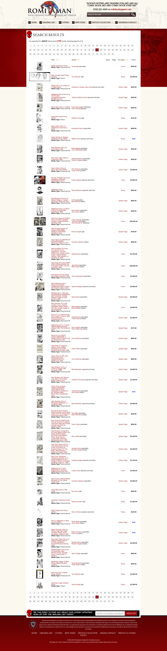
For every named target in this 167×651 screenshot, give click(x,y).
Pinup (123, 77)
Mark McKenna (77, 415)
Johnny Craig (76, 221)
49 (113, 50)
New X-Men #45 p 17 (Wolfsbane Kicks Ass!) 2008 (59, 127)
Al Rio (74, 200)
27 (132, 45)
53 (128, 50)
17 (93, 45)
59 (46, 54)
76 (113, 54)
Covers (65, 22)
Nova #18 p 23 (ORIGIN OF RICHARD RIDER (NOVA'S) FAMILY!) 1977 (60, 241)
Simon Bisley (76, 584)
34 (54, 50)
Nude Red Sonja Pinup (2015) (59, 117)
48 (109, 50)
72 (97, 54)
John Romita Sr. (77, 223)
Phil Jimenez (76, 169)
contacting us (81, 622)
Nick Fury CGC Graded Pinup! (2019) (59, 573)
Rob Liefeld (75, 436)
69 (85, 54)
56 (34, 54)
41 (81, 50)
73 (101, 54)
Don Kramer (76, 210)
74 (105, 54)
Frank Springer (77, 220)
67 (77, 54)
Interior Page (123, 87)
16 (89, 45)
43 (89, 50)
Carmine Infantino (78, 242)
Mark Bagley (76, 148)
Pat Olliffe (75, 413)
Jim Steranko (76, 77)
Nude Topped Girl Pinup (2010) (59, 511)
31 (42, 50)
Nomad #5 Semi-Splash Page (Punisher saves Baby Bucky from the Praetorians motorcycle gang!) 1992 (60, 413)
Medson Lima (76, 118)
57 (38, 54)
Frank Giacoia (76, 318)
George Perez (76, 448)
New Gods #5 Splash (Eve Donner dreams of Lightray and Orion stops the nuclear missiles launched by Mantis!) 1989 (60, 423)
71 (93, 54)
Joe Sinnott (75, 392)
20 (105, 45)
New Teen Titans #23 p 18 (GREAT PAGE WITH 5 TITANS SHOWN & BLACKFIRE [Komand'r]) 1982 (60, 542)
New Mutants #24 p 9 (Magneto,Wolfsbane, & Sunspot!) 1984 (59, 402)
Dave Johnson (76, 512)
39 (73, 50)
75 (109, 54)
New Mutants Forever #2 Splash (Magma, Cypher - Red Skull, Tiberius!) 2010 (60, 200)
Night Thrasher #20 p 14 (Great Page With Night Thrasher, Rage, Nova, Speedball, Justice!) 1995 (60, 532)
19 (101, 45)
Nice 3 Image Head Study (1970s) (60, 76)
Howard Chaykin (77, 460)
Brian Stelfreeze (77, 190)
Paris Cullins (76, 349)
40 (77, 50)
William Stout (76, 139)
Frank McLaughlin (78, 107)
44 (93, 50)
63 (62, 54)
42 (85, 50)
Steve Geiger (76, 553)
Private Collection (101, 22)
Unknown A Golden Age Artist (82, 87)
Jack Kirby (75, 265)
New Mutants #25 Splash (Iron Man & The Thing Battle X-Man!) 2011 (60, 379)
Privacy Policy (133, 627)
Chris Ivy (75, 533)
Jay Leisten (75, 212)
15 (85, 45)
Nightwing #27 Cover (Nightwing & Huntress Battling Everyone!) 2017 (59, 469)
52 (124, 50)
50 (117, 50)
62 (58, 54)
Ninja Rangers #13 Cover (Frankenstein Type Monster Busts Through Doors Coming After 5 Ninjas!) (60, 553)
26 (128, 45)
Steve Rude (76, 521)
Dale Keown (76, 297)
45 (97, 50)
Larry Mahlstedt (77, 150)
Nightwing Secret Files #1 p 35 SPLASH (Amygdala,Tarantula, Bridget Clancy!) (60, 96)
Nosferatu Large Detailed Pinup (60, 583)
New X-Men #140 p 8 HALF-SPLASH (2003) (59, 169)
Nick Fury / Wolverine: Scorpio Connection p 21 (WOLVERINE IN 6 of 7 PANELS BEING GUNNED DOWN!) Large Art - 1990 (60, 459)
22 (113, 45)
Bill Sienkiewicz (77, 369)
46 (101, 50)
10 (65, 45)
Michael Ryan (76, 254)
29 (34, 50)
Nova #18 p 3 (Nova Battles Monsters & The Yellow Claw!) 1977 (60, 480)
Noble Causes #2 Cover (59, 66)
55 (30, 54)
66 (73, 54)
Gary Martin (76, 523)
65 (69, 54)
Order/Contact (108, 633)
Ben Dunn (75, 491)
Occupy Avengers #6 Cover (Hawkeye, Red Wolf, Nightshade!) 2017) (60, 179)
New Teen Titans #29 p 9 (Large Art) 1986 (59, 158)
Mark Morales (76, 308)
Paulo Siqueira (77, 180)
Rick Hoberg (76, 108)
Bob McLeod (76, 201)
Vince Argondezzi (78, 276)
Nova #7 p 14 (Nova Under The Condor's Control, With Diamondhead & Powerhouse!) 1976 (60, 317)
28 (30, 50)
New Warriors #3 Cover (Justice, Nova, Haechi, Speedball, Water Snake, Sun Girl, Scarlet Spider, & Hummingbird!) (60, 307)
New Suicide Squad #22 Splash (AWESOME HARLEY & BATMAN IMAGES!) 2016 (59, 231)
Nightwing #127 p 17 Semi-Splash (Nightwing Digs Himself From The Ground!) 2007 (60, 327)
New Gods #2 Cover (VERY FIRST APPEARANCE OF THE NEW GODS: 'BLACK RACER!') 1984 (60, 265)
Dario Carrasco (77, 532)
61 (54, 54)
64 (66, 54)
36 (62, 50)
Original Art (49, 22)
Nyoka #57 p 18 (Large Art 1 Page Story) (60, 86)
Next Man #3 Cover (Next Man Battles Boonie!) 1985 (60, 275)
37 (66, 50)
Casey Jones (76, 471)
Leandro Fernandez (78, 380)
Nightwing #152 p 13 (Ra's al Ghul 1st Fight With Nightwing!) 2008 (60, 210)
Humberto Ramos (78, 128)
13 (77, 45)
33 (50, 50)
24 (120, 45)
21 (109, 45)
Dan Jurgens (76, 327)
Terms (89, 629)
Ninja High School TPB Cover (59, 490)
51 (120, 50)
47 (105, 50)
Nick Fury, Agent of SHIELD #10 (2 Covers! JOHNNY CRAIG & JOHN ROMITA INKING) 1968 (60, 220)
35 (58, 50)
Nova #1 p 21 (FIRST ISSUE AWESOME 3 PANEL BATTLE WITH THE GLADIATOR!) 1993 (60, 337)
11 (69, 45)
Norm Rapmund (77, 329)
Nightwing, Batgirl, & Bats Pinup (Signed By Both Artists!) (60, 563)
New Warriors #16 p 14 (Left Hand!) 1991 (59, 148)
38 (69, 50)
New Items (80, 22)
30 (38, 50)
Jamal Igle (75, 66)
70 (89, 54)
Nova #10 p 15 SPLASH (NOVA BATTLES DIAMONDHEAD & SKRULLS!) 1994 (59, 358)
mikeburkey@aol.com (121, 9)
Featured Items (83, 29)
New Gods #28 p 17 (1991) (60, 107)
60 (50, 54)
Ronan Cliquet (76, 232)
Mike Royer (75, 267)
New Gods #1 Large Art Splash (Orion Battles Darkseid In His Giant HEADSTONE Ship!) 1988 (60, 348)
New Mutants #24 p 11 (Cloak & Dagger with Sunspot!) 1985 (59, 368)
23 (116, 45)
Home (34, 22)
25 (124, 45)
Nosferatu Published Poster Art (60, 500)
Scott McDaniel (77, 563)
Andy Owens (76, 565)
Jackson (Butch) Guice (79, 97)
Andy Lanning (76, 170)
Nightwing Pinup (56, 190)
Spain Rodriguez (77, 286)
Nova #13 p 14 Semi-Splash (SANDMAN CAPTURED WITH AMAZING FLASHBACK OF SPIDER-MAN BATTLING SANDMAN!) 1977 (59, 390)
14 (81, 45)
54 (132, 50)
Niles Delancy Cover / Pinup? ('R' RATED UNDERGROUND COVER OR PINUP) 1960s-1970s (60, 286)
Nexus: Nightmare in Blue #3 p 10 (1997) (60, 521)
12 (73, 45)
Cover (123, 66)
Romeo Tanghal (77, 160)
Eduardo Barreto (77, 159)
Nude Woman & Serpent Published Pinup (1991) (59, 138)
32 (46, 50)
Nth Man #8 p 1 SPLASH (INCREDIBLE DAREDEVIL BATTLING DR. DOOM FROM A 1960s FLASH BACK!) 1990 (60, 296)
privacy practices (131, 622)
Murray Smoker (77, 501)
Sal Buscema (76, 317)
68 (81, 54)
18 (97, 45)
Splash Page (123, 97)
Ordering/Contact (127, 22)
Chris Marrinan (77, 338)
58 (42, 54)
